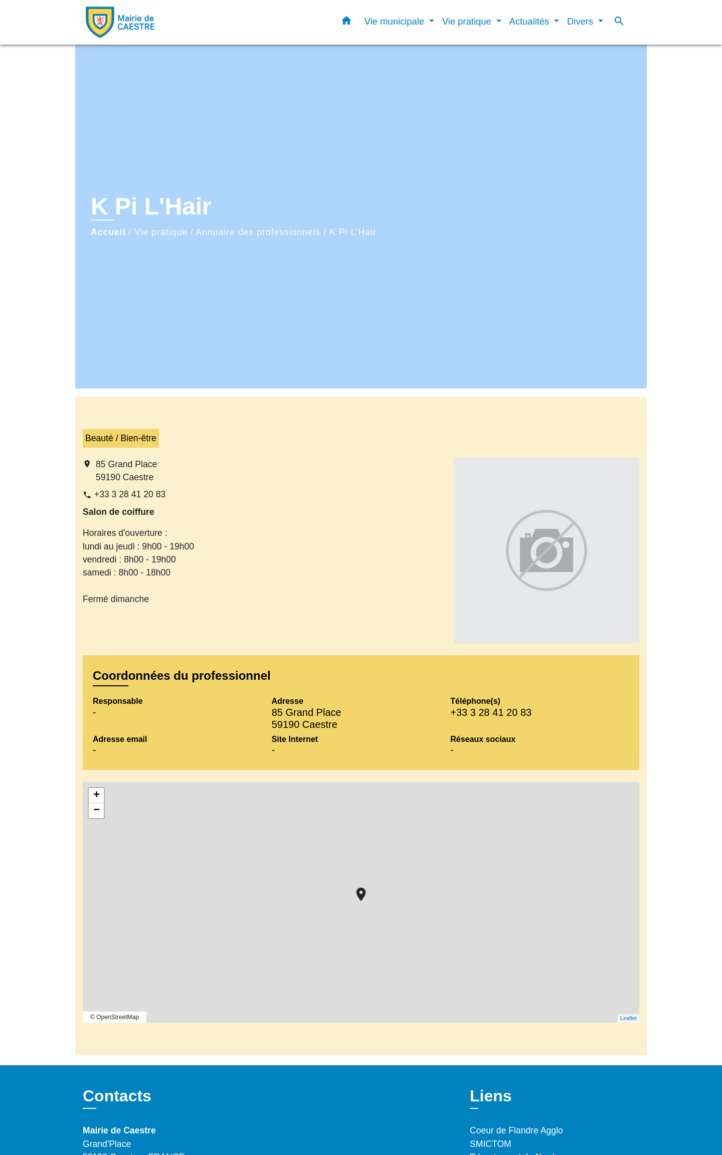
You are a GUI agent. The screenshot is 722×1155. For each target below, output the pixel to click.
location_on (356, 889)
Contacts (117, 1096)
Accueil (108, 232)
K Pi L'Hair (353, 232)
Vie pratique (161, 232)
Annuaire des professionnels (258, 232)
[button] (346, 23)
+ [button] (96, 795)
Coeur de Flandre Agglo (516, 1130)
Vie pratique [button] (468, 21)
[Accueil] (145, 22)
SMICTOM (490, 1144)
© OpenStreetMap (114, 1017)
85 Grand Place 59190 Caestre (126, 470)
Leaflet (628, 1018)
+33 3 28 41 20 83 (129, 494)
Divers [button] (581, 21)
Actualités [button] (530, 21)
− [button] (96, 810)
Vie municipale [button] (396, 21)
